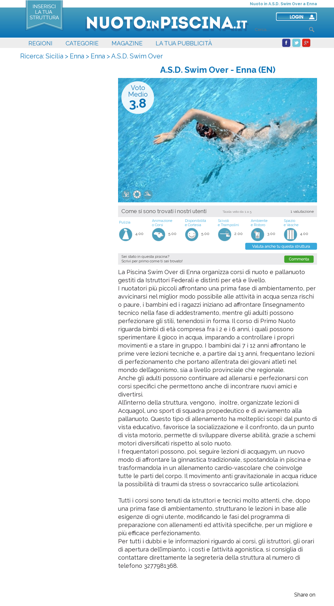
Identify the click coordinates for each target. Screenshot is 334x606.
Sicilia (54, 56)
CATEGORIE (82, 43)
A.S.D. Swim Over (137, 56)
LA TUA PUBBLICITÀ (184, 43)
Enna (77, 56)
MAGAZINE (127, 43)
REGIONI (40, 43)
